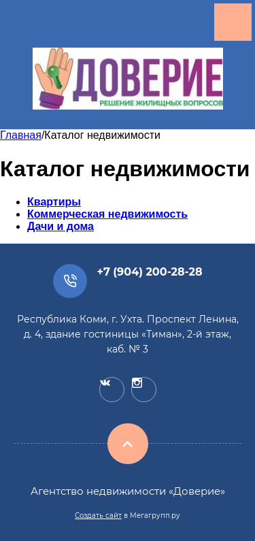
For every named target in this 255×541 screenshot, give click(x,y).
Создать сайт (98, 515)
